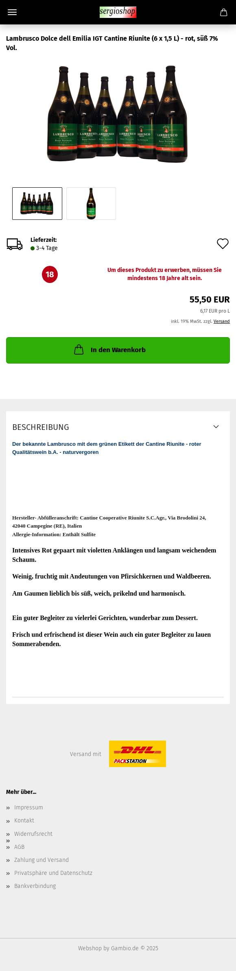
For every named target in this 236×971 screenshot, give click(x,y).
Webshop (90, 948)
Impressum (28, 807)
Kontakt (24, 820)
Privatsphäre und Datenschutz (53, 873)
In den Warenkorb (109, 349)
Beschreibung (40, 427)
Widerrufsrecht (33, 834)
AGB (19, 847)
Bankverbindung (35, 886)
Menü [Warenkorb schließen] (12, 12)
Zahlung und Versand (41, 860)
